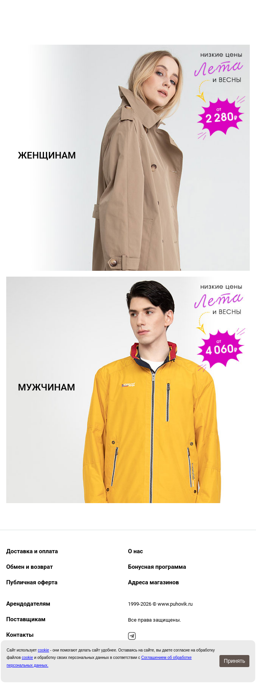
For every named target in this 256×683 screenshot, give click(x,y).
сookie (43, 650)
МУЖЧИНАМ (46, 387)
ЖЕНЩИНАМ (47, 155)
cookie (27, 657)
